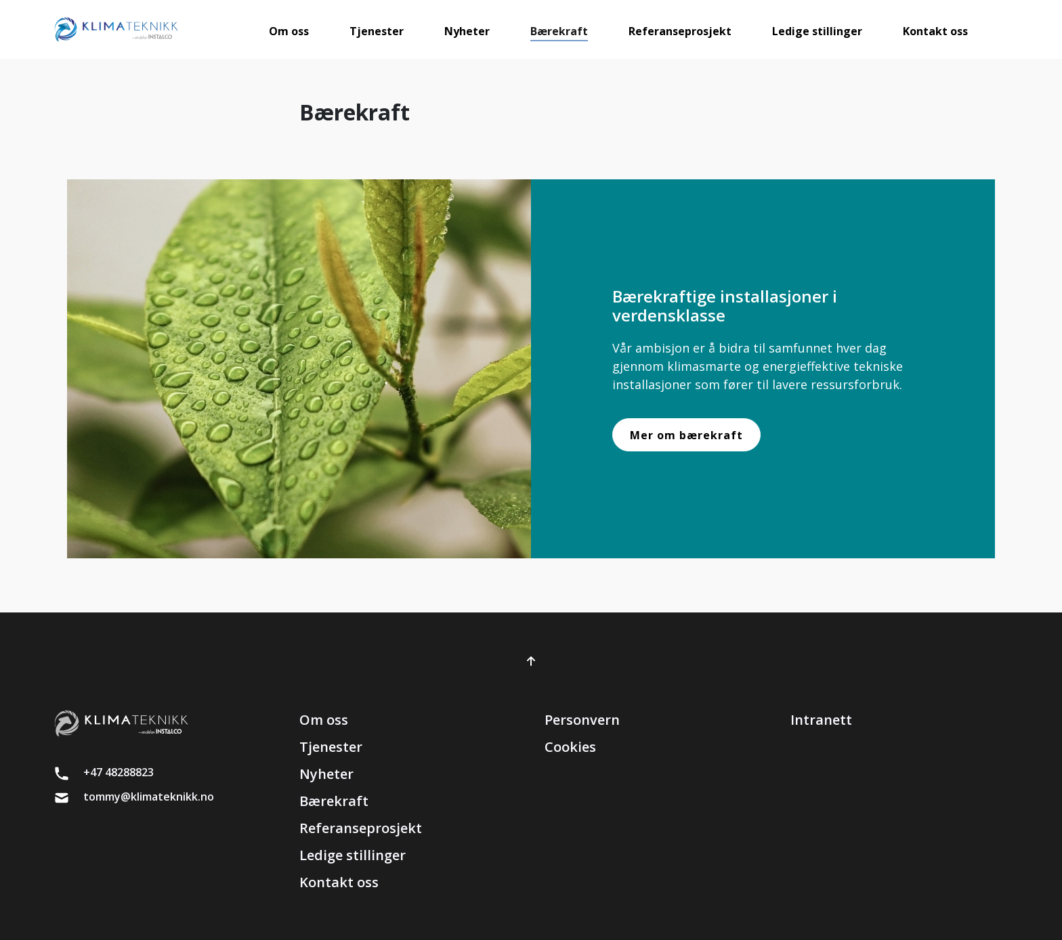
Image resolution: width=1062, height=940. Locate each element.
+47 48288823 (118, 772)
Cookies (570, 747)
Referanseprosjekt (360, 828)
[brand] (116, 29)
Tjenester (330, 747)
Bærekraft (333, 801)
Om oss (323, 720)
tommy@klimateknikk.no (148, 796)
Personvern (582, 720)
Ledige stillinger (352, 855)
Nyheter (326, 774)
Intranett (821, 720)
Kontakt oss (339, 882)
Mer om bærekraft (686, 435)
